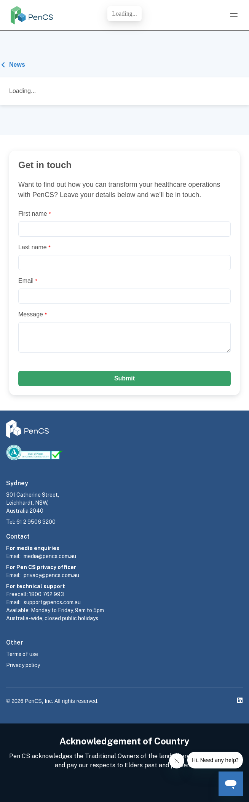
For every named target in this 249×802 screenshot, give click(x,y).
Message (32, 314)
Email (27, 280)
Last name (34, 247)
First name (34, 213)
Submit (124, 378)
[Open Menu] (233, 15)
